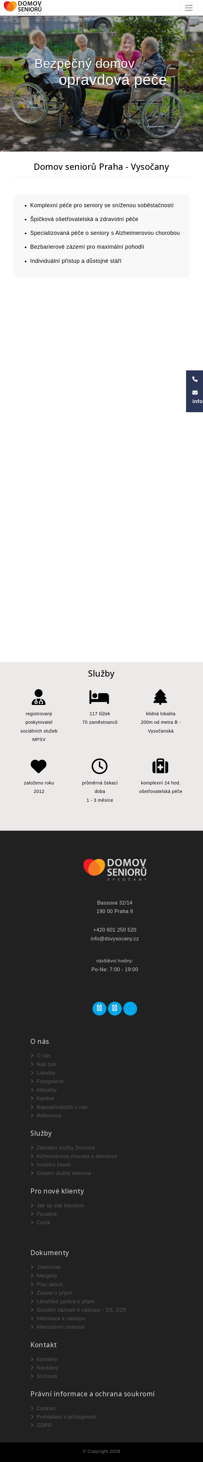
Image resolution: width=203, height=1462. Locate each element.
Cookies (43, 1408)
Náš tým (43, 1064)
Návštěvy (44, 1368)
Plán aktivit (46, 1284)
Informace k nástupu (57, 1318)
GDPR (41, 1425)
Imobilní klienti (50, 1164)
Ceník (40, 1222)
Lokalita (42, 1073)
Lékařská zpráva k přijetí (62, 1301)
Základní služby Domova (62, 1147)
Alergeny (43, 1275)
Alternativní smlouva (57, 1327)
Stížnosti (43, 1376)
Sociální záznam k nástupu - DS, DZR (78, 1310)
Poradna (43, 1214)
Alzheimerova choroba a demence (73, 1156)
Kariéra (42, 1098)
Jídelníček (45, 1267)
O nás (40, 1055)
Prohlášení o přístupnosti (63, 1417)
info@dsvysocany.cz (115, 938)
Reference (45, 1115)
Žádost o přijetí (51, 1293)
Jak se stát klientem (57, 1205)
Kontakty (43, 1359)
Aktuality (43, 1090)
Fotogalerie (47, 1081)
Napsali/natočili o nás (59, 1107)
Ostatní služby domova (60, 1173)
